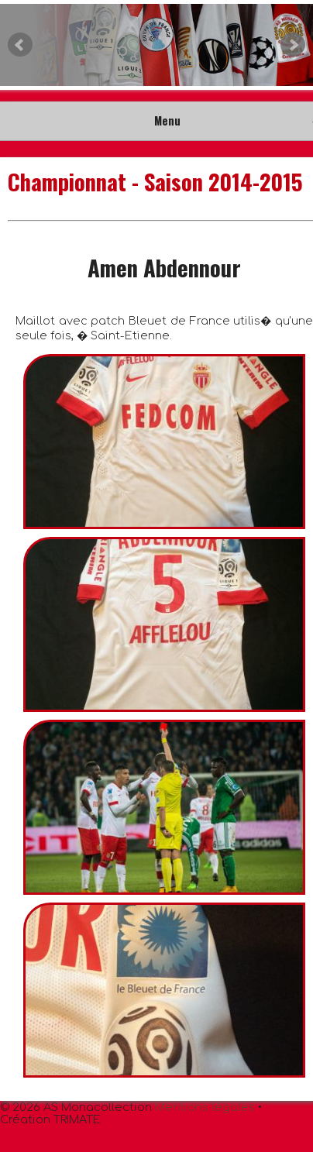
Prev (20, 45)
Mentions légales (205, 1107)
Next (292, 45)
